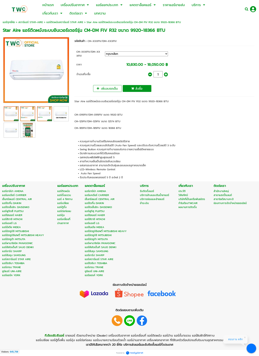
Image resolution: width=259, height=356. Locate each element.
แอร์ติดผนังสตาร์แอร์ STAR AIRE (64, 22)
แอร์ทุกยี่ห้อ (9, 22)
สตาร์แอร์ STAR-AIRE (30, 22)
